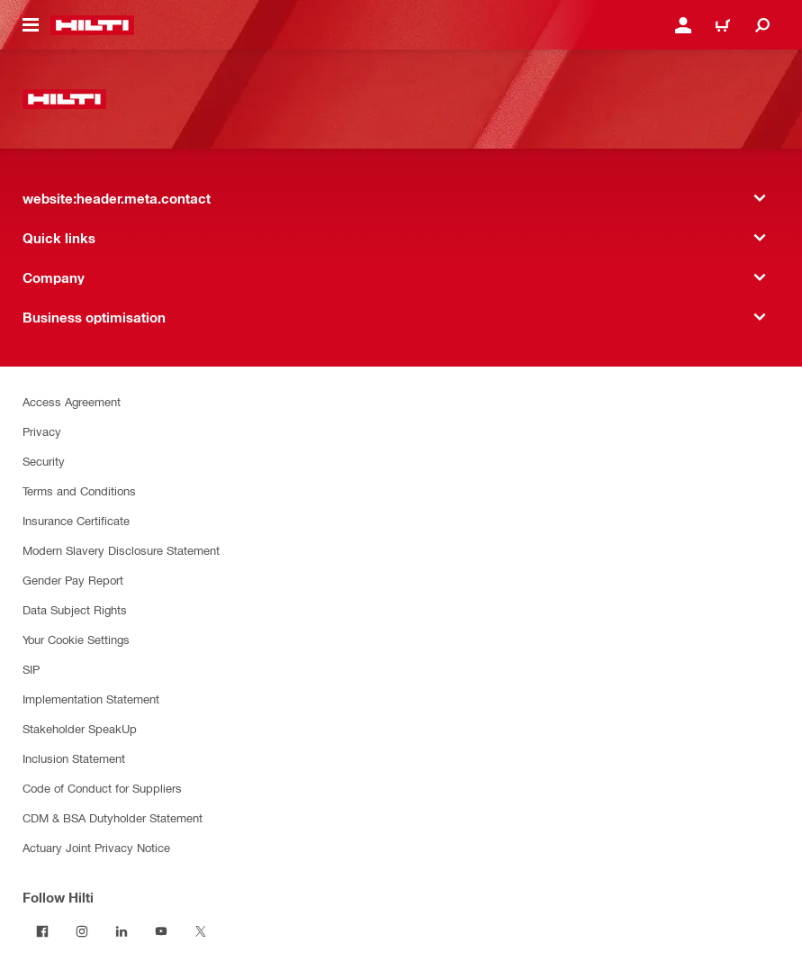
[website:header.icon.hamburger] (30, 25)
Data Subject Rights (75, 609)
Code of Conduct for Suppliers (102, 787)
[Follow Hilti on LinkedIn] (121, 931)
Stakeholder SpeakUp (80, 728)
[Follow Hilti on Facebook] (42, 931)
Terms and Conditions (79, 490)
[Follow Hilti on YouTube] (161, 931)
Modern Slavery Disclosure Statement (121, 550)
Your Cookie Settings (76, 639)
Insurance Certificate (76, 520)
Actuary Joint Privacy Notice (96, 847)
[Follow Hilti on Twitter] (201, 931)
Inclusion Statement (74, 758)
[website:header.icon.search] (762, 25)
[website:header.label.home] (92, 25)
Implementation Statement (91, 698)
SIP (31, 669)
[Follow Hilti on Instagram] (82, 931)
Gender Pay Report (73, 579)
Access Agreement (72, 401)
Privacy (42, 431)
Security (44, 460)
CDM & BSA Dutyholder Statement (113, 817)
